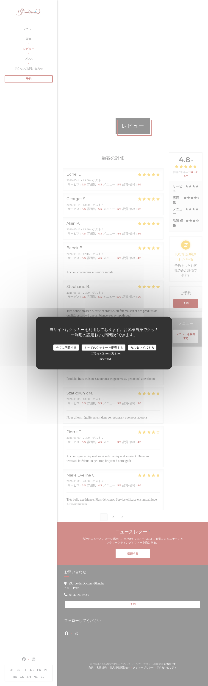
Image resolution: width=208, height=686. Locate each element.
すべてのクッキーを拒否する (103, 347)
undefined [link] (105, 359)
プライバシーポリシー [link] (106, 353)
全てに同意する (66, 347)
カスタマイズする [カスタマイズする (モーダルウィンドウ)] (142, 347)
